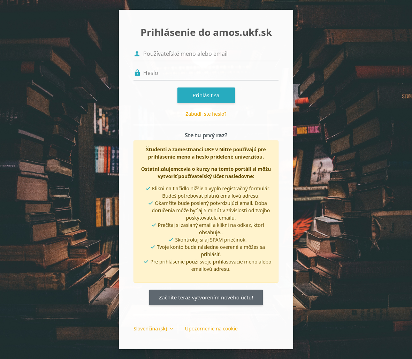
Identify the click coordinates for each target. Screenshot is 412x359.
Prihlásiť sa (205, 95)
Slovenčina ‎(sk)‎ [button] (150, 328)
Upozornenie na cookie (211, 328)
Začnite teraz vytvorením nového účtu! (206, 297)
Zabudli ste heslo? (205, 113)
